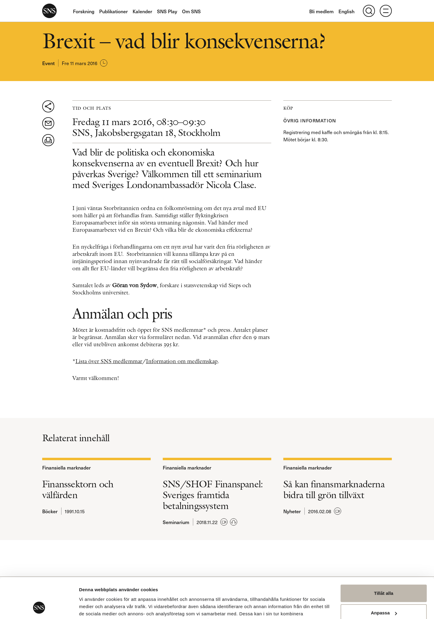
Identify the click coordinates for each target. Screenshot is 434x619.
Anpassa (384, 575)
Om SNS (191, 11)
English (346, 11)
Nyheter (292, 511)
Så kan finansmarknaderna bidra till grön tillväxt (334, 489)
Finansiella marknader (66, 467)
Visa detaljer (92, 607)
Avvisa (383, 595)
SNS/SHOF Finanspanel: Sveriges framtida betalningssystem (213, 495)
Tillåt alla (383, 555)
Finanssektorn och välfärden (77, 489)
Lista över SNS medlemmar (108, 361)
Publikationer (113, 11)
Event (48, 63)
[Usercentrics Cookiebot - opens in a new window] (39, 607)
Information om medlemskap (182, 361)
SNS (49, 11)
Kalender (142, 11)
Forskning (83, 11)
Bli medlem (321, 11)
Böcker (50, 511)
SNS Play (167, 11)
